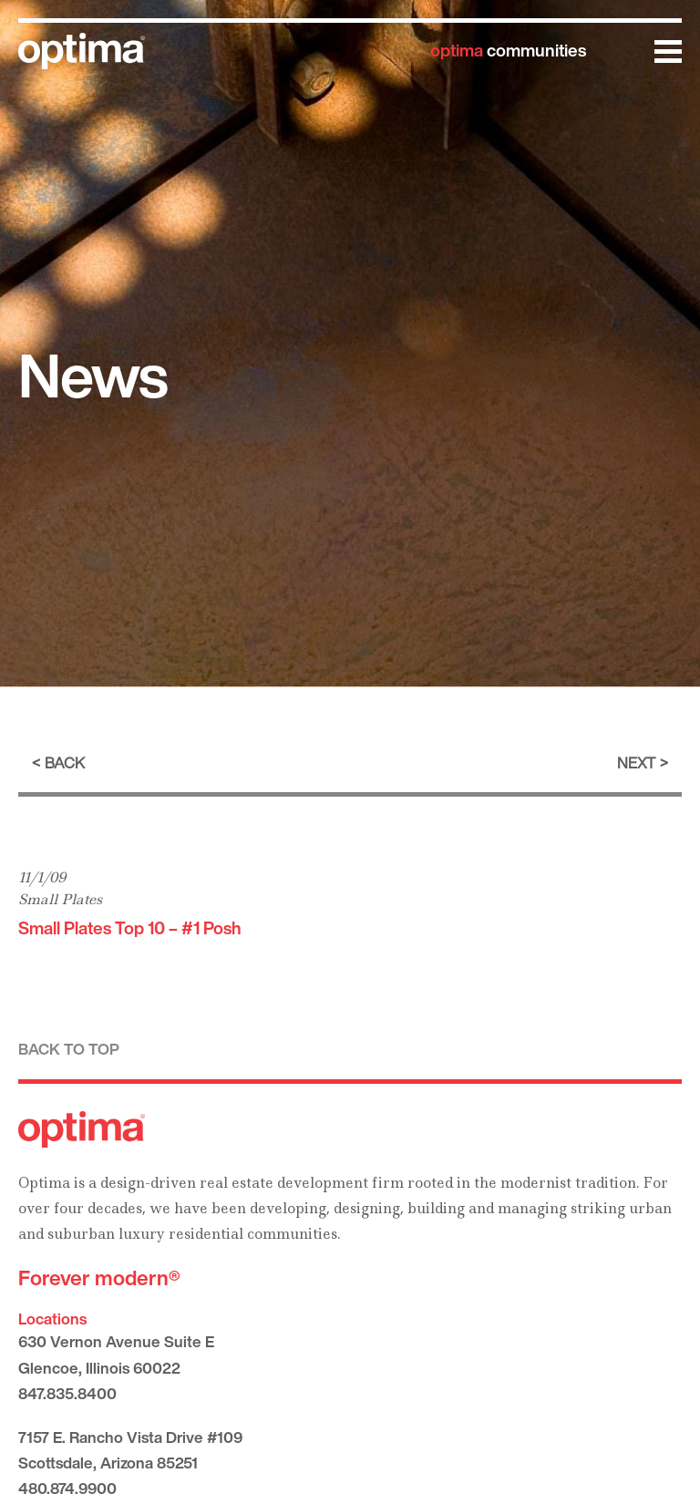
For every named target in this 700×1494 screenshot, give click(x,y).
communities (508, 50)
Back (65, 762)
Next (636, 762)
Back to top (68, 1048)
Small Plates (60, 899)
